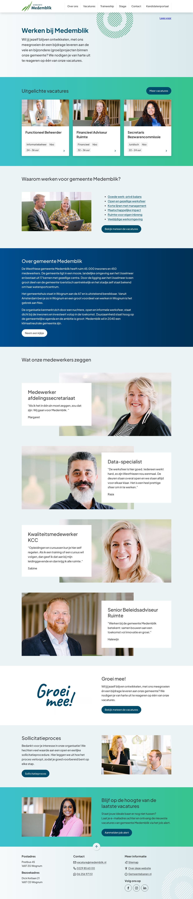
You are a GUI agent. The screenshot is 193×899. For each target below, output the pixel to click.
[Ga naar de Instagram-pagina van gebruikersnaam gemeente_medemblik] (136, 887)
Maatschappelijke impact (124, 210)
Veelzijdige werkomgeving (125, 219)
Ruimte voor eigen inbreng (125, 214)
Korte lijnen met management (127, 205)
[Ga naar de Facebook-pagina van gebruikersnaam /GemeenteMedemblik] (128, 887)
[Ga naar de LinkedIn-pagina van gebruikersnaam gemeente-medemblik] (144, 887)
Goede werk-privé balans (125, 196)
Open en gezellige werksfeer (126, 201)
